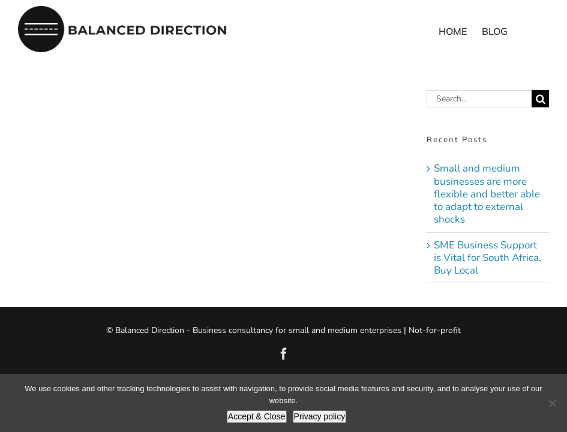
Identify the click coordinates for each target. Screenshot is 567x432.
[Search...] (479, 98)
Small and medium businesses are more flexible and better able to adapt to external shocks (487, 193)
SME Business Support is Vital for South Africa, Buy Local (487, 258)
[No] (552, 403)
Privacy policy (320, 416)
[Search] (540, 98)
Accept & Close (257, 416)
